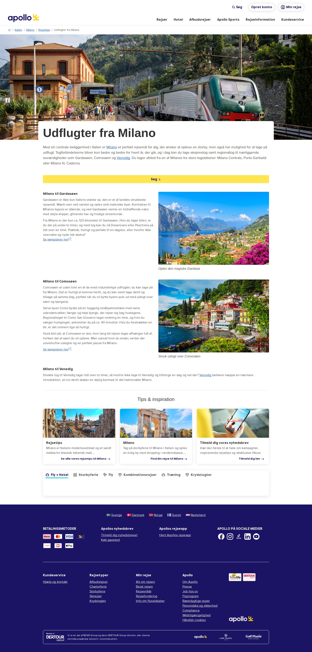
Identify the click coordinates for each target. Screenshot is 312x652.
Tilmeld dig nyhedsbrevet (119, 535)
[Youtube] (256, 536)
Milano (30, 29)
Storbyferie (97, 591)
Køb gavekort (110, 539)
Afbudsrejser (99, 581)
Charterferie (98, 586)
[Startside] (23, 18)
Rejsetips (44, 29)
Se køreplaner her (57, 239)
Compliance (191, 610)
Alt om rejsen (145, 581)
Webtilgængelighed (196, 615)
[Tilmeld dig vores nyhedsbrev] (233, 436)
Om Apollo (190, 581)
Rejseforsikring (146, 596)
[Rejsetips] (79, 436)
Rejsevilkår (143, 591)
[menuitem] (162, 20)
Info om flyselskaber (150, 601)
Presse (187, 586)
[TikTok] (239, 536)
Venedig (123, 158)
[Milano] (156, 436)
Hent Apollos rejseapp (175, 535)
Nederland (196, 515)
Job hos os (190, 591)
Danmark (135, 515)
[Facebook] (221, 536)
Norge (156, 515)
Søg (237, 7)
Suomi (174, 515)
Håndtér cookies (194, 620)
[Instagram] (230, 536)
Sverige (114, 515)
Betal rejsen (144, 586)
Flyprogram (190, 596)
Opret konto (261, 7)
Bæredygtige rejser (196, 601)
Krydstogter (98, 601)
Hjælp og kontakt (55, 581)
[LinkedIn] (248, 536)
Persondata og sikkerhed (200, 605)
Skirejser (96, 596)
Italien (18, 29)
